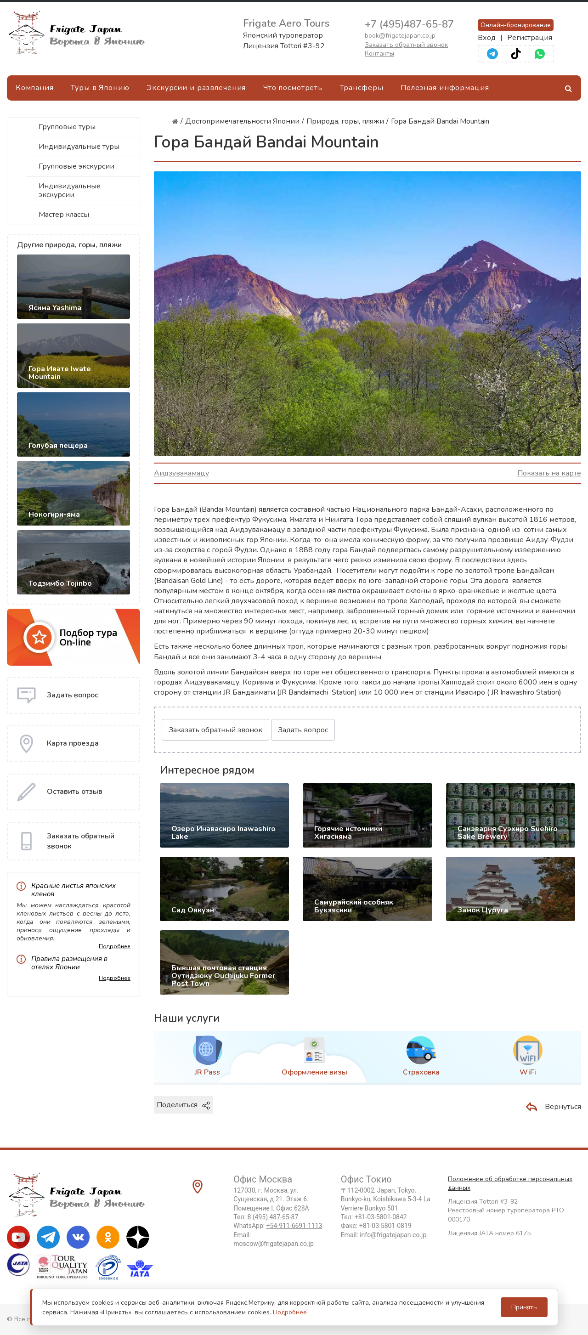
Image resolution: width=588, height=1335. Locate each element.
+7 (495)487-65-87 (409, 24)
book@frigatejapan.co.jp (400, 35)
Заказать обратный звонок (406, 44)
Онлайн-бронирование (516, 25)
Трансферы (362, 88)
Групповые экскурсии (76, 166)
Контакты (379, 53)
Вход (487, 38)
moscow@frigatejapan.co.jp (273, 1243)
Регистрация (529, 38)
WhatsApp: (277, 1225)
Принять (524, 1307)
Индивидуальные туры (79, 146)
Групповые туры (67, 127)
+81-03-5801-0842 (381, 1217)
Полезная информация (445, 88)
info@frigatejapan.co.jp (393, 1235)
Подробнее (114, 946)
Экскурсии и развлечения (196, 88)
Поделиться (183, 1105)
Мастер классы (64, 214)
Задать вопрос (303, 730)
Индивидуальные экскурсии (70, 190)
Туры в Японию (100, 88)
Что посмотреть (292, 88)
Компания (35, 88)
